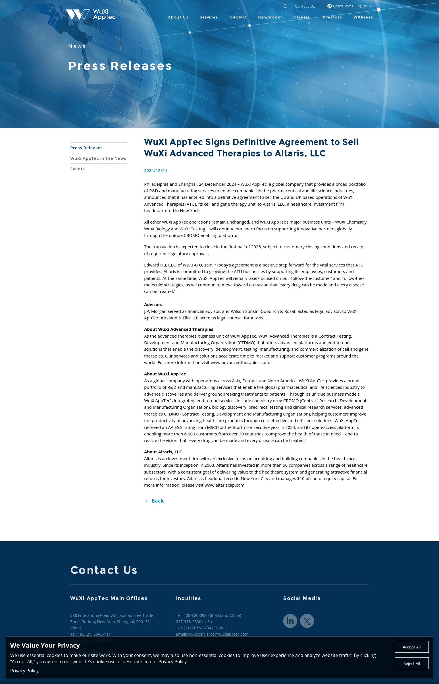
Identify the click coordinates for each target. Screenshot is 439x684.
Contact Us (305, 7)
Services (209, 17)
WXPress (363, 17)
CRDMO (238, 17)
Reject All (411, 663)
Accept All (412, 647)
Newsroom (270, 17)
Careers (301, 17)
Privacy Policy (24, 671)
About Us (178, 17)
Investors (331, 17)
